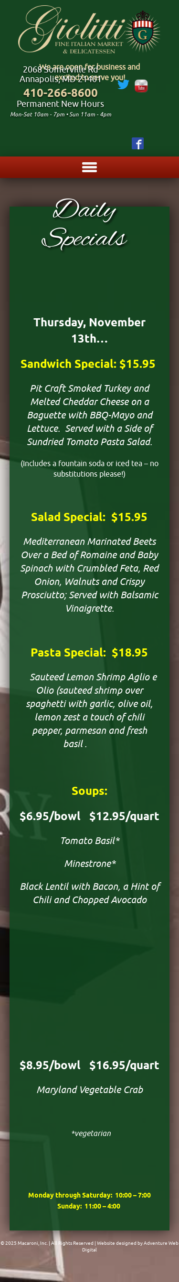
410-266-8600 (60, 92)
